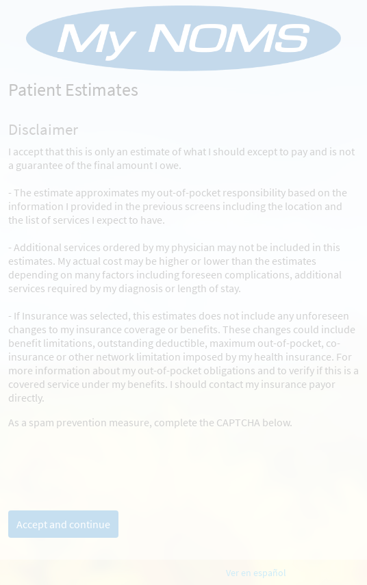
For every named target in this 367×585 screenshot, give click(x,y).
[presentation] (112, 455)
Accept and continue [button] (63, 524)
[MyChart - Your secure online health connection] (183, 38)
